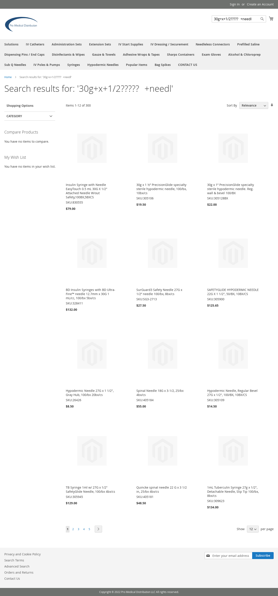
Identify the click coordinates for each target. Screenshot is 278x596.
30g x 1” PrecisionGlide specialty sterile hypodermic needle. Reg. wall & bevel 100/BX (230, 189)
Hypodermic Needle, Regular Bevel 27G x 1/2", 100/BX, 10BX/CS (232, 393)
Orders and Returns (18, 572)
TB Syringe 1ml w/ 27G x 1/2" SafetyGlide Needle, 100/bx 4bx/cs (90, 489)
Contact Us (12, 578)
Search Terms (14, 560)
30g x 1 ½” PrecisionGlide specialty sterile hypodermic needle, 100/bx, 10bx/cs (161, 189)
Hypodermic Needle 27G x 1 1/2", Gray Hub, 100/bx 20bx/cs (90, 393)
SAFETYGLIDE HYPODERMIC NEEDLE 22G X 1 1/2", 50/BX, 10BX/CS (233, 292)
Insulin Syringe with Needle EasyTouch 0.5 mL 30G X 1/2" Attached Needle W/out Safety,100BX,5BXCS (86, 191)
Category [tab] (14, 116)
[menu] (139, 54)
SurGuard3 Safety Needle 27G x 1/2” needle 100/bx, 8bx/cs (159, 292)
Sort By (232, 105)
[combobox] (239, 18)
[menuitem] (11, 44)
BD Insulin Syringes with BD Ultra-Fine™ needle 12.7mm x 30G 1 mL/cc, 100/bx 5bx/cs (90, 294)
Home (8, 77)
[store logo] (22, 24)
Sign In (235, 4)
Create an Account (260, 4)
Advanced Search (17, 566)
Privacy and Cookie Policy (22, 554)
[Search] (262, 18)
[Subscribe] (263, 555)
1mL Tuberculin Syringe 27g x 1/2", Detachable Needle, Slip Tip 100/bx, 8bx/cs (233, 491)
